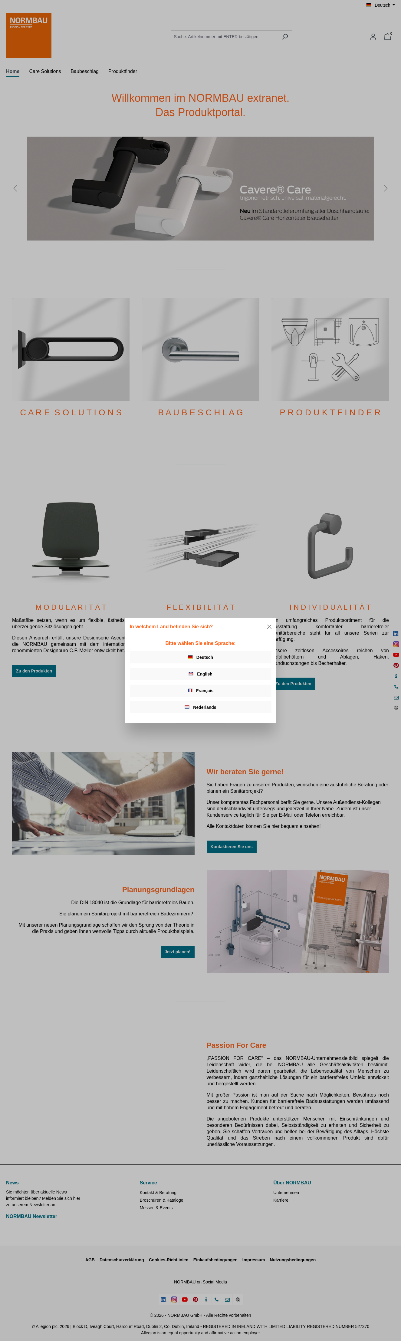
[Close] (269, 626)
